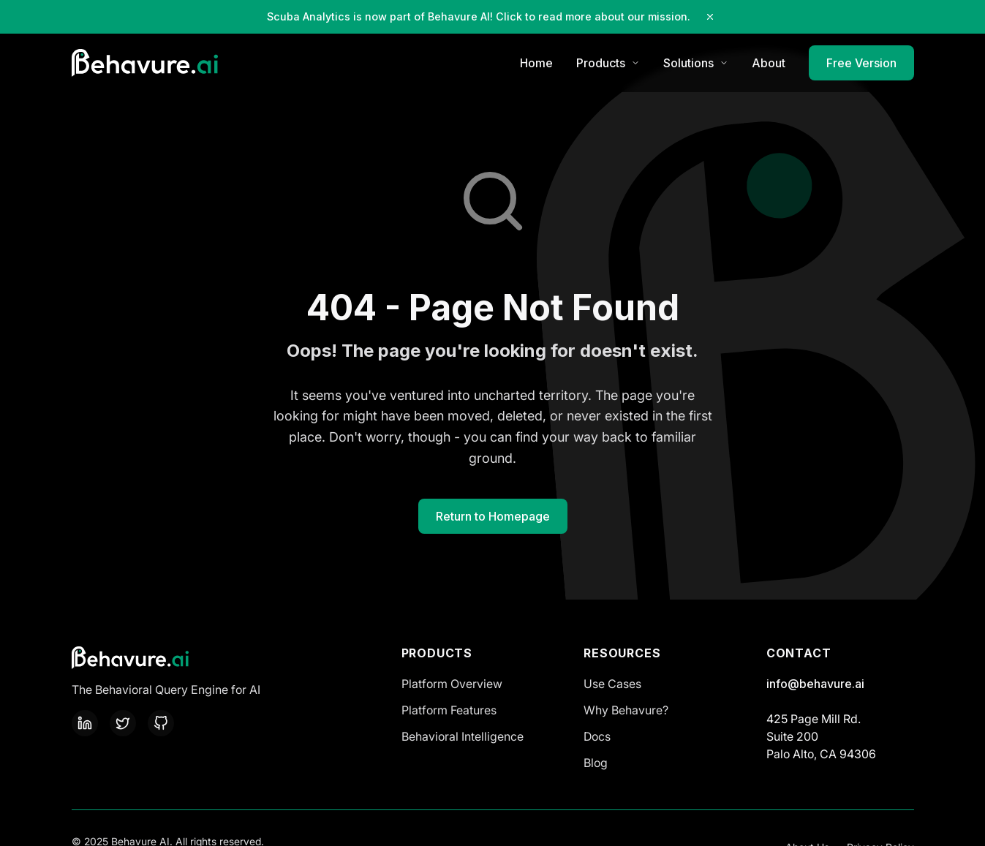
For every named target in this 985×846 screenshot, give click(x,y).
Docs (597, 736)
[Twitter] (123, 723)
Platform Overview (451, 683)
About (768, 63)
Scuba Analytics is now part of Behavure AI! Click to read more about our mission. (478, 16)
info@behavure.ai (815, 683)
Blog (596, 762)
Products (608, 63)
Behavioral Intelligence (462, 736)
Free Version (861, 63)
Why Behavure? (626, 710)
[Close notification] (710, 17)
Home (536, 63)
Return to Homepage (493, 516)
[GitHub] (161, 723)
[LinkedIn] (85, 723)
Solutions (695, 63)
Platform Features (449, 710)
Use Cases (612, 683)
